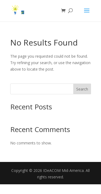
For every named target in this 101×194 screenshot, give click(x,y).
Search (82, 89)
